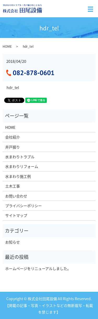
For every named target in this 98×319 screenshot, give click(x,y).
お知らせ (12, 242)
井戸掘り (12, 147)
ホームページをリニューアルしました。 (38, 268)
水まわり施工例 (18, 176)
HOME (7, 46)
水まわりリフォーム (21, 166)
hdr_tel (13, 87)
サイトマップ (16, 215)
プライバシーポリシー (23, 205)
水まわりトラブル (19, 156)
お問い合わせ (16, 196)
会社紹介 (12, 137)
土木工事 (12, 186)
